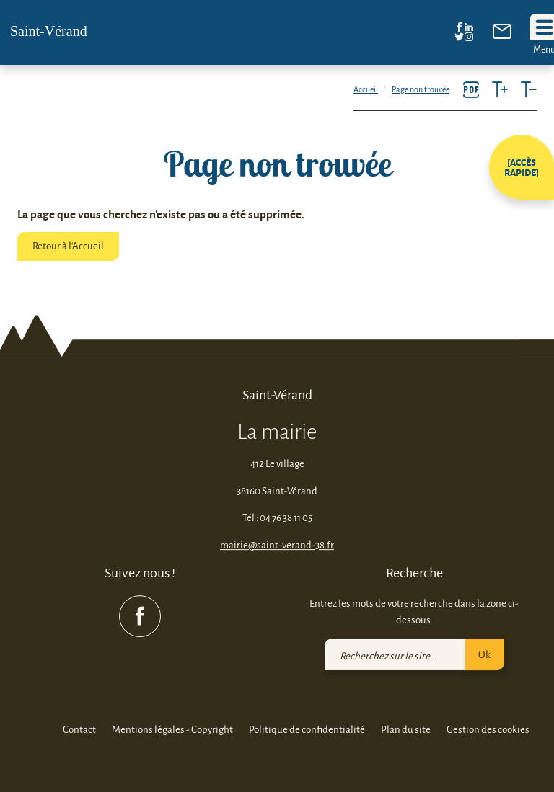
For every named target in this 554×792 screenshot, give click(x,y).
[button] (521, 167)
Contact (79, 730)
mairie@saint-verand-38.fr (277, 544)
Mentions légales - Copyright (172, 730)
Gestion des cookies (488, 730)
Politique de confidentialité (307, 730)
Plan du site (406, 730)
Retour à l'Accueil (68, 245)
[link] (502, 34)
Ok (484, 654)
